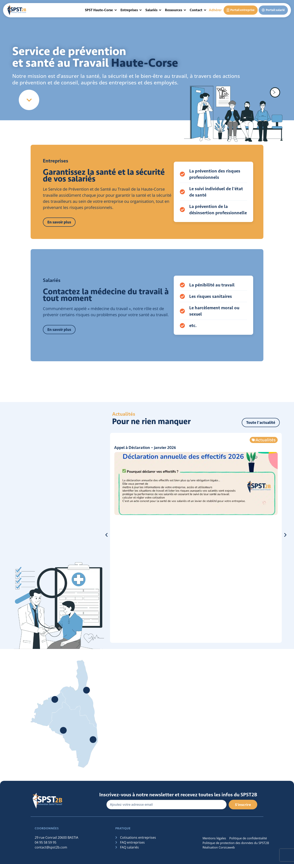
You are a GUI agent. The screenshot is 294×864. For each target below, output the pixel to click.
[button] (106, 534)
